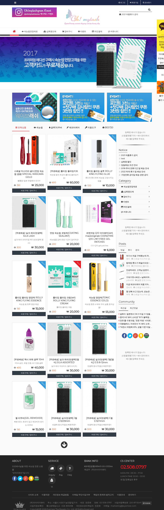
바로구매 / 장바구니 (29, 190)
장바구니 (67, 31)
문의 (137, 250)
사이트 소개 (33, 494)
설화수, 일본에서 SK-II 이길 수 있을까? (135, 314)
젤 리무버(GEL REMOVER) (28, 418)
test (122, 158)
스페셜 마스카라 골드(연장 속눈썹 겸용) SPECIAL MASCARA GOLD (29, 174)
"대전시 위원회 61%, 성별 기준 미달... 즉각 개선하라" (135, 327)
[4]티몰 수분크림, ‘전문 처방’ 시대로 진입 (135, 320)
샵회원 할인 (125, 162)
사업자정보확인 (36, 506)
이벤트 (82, 31)
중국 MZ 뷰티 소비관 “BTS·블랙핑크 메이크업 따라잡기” (135, 317)
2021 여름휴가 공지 (128, 155)
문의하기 (132, 494)
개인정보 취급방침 (61, 494)
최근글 (123, 308)
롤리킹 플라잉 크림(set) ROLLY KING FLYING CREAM (64, 300)
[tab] (135, 186)
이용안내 (121, 494)
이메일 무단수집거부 (81, 494)
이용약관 (45, 494)
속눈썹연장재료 (30, 31)
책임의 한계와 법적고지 (103, 494)
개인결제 (97, 31)
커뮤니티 (113, 31)
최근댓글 (134, 308)
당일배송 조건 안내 (128, 165)
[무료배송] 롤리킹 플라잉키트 (64, 171)
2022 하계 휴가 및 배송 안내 (132, 171)
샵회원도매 (50, 31)
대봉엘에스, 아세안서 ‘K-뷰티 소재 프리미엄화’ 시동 (135, 324)
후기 (130, 250)
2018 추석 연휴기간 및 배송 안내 (134, 168)
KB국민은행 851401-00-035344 (98, 466)
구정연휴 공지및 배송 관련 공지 (133, 175)
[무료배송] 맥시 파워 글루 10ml (29, 359)
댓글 (122, 250)
